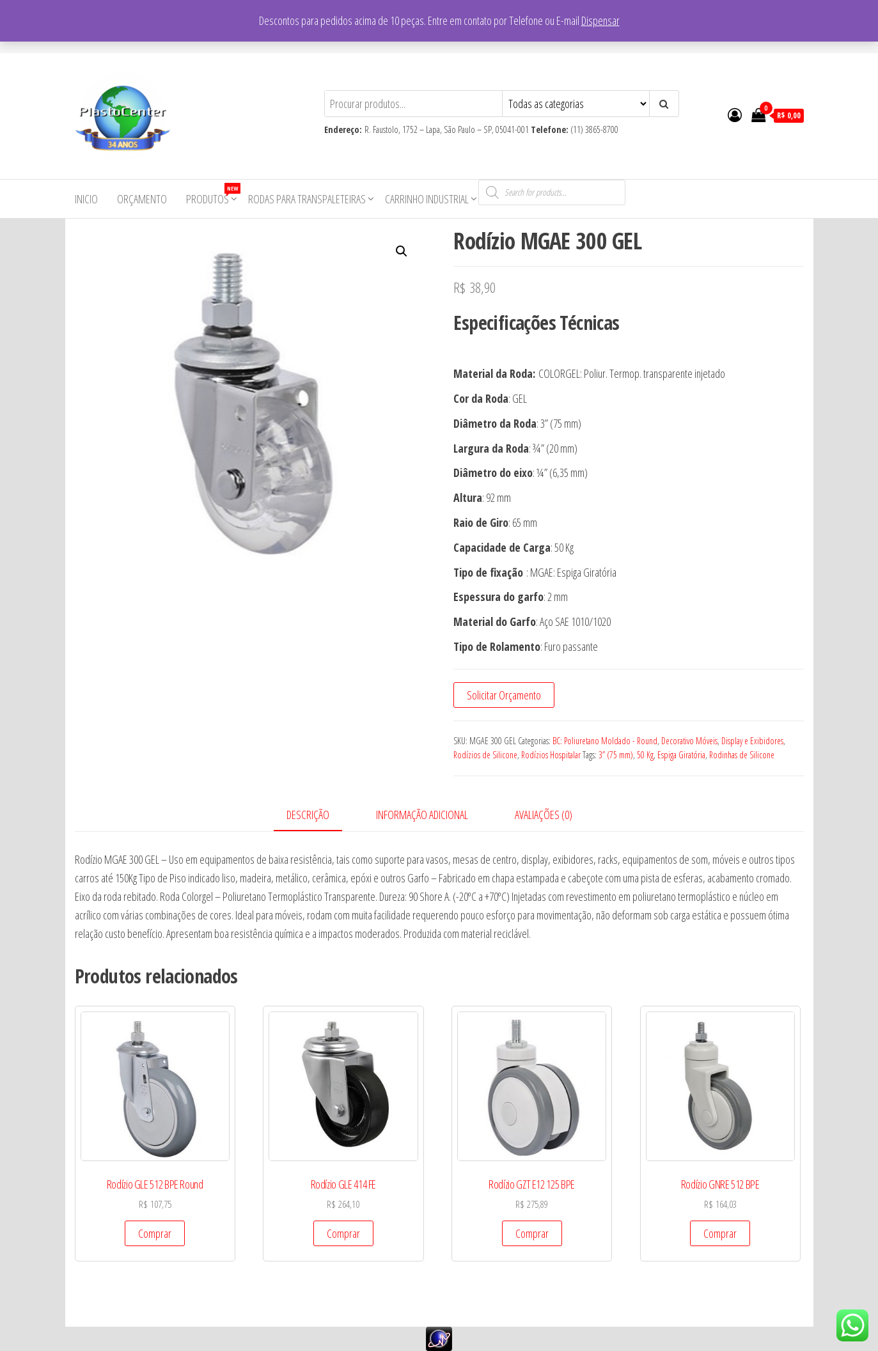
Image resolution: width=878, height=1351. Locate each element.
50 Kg (645, 755)
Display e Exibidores (752, 741)
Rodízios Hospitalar (551, 755)
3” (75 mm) (616, 755)
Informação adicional (422, 814)
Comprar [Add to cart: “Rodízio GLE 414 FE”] (343, 1233)
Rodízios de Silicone (485, 755)
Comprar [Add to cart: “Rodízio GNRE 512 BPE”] (720, 1233)
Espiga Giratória (681, 755)
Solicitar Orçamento (504, 695)
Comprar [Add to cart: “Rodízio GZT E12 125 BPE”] (532, 1233)
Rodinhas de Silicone (741, 755)
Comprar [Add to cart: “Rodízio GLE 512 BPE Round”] (154, 1233)
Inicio (86, 199)
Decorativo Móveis (689, 741)
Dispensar (600, 20)
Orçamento (142, 199)
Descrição (307, 814)
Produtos (212, 195)
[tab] (317, 815)
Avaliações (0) (543, 814)
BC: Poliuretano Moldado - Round (605, 741)
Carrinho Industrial (427, 199)
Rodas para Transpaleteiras (307, 199)
